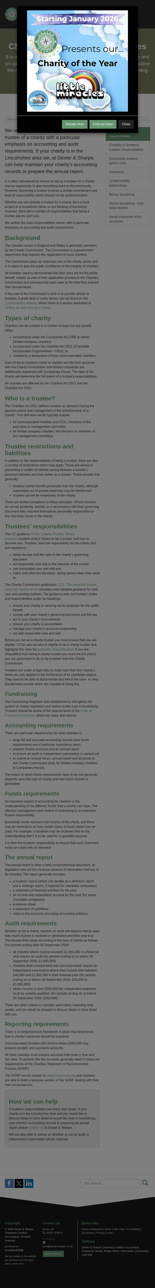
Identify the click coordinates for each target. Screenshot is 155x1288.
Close (126, 124)
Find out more (103, 124)
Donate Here (75, 124)
